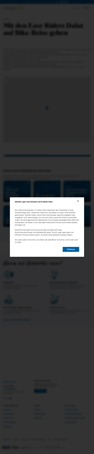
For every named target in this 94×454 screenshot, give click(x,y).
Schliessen (71, 249)
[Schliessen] (78, 201)
